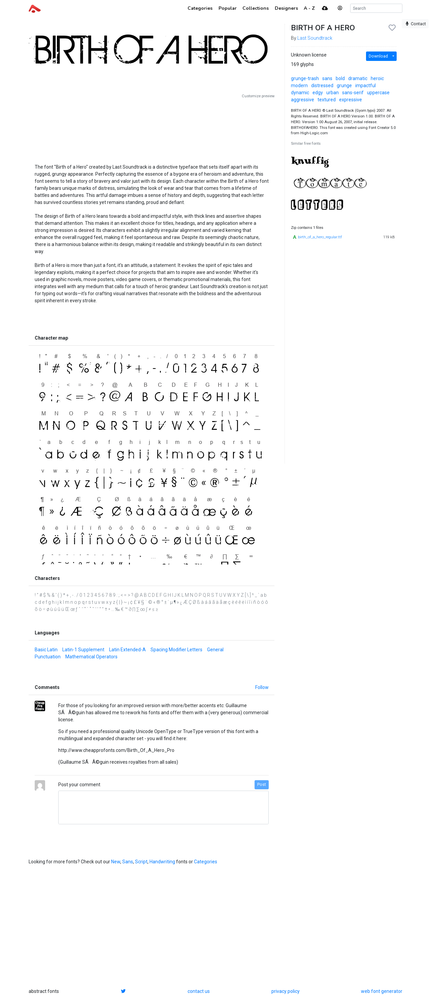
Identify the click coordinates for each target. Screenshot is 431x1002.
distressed (322, 85)
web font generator (381, 991)
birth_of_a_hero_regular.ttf (320, 237)
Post (261, 784)
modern (299, 85)
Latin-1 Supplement (83, 649)
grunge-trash (305, 78)
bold (340, 78)
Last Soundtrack (314, 38)
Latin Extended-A (127, 649)
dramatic (357, 78)
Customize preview (258, 96)
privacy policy (285, 991)
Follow (262, 687)
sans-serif (353, 92)
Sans (127, 861)
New (115, 861)
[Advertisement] (151, 128)
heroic (377, 78)
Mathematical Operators (91, 656)
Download (378, 56)
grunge (344, 85)
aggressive (302, 99)
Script (141, 861)
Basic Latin (46, 649)
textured (327, 99)
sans (327, 78)
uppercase (378, 92)
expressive (350, 99)
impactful (365, 85)
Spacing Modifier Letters (176, 649)
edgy (317, 92)
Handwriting (162, 861)
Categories (205, 861)
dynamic (300, 92)
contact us (199, 991)
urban (332, 92)
